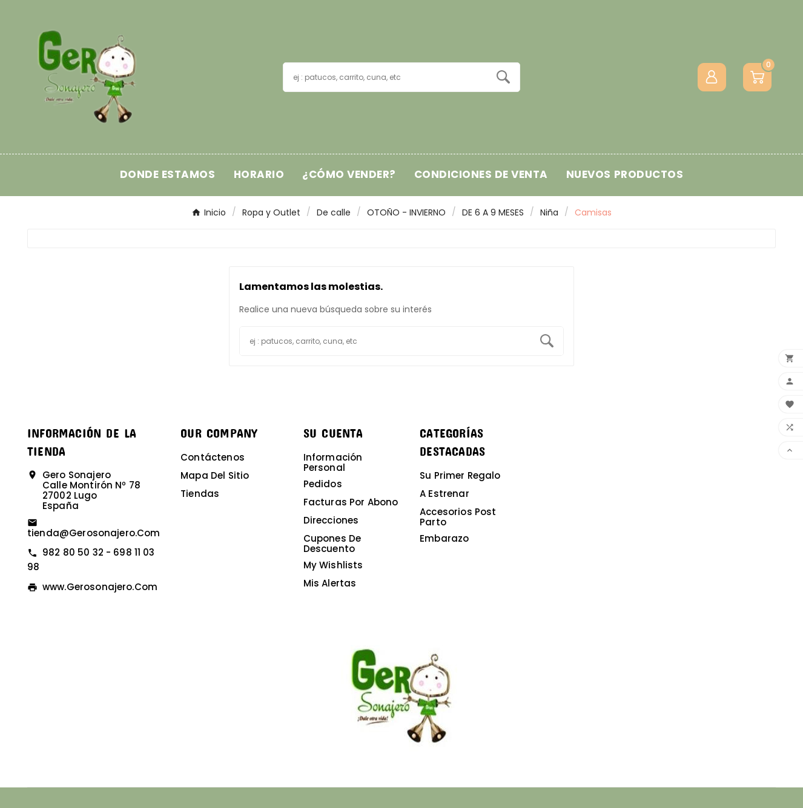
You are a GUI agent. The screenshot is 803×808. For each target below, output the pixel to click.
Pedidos (322, 484)
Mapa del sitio (214, 475)
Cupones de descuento (332, 543)
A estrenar (444, 493)
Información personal (333, 462)
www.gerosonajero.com (99, 586)
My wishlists (333, 565)
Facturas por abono (350, 502)
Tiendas (199, 493)
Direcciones (331, 520)
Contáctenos (212, 457)
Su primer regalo (460, 475)
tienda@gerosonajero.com (93, 533)
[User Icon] (712, 77)
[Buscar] (385, 77)
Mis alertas (330, 583)
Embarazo (444, 538)
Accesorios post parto (458, 517)
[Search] (503, 77)
